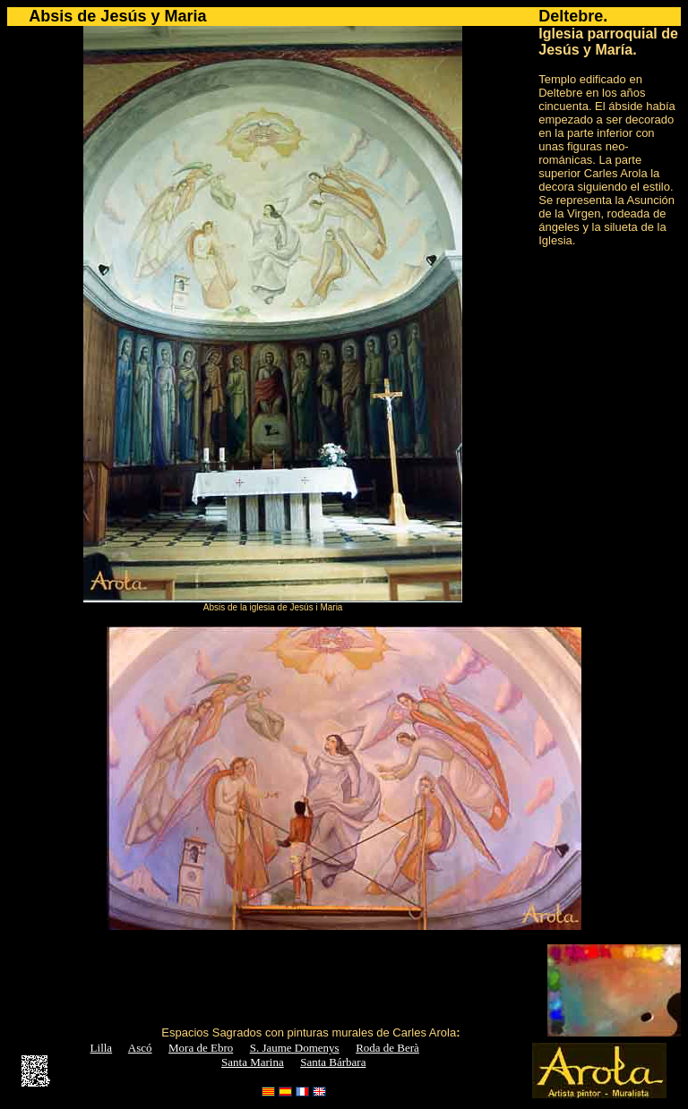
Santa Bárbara (333, 1062)
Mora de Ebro (200, 1047)
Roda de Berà (387, 1047)
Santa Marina (252, 1062)
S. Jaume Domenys (295, 1047)
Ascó (140, 1047)
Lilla (101, 1047)
